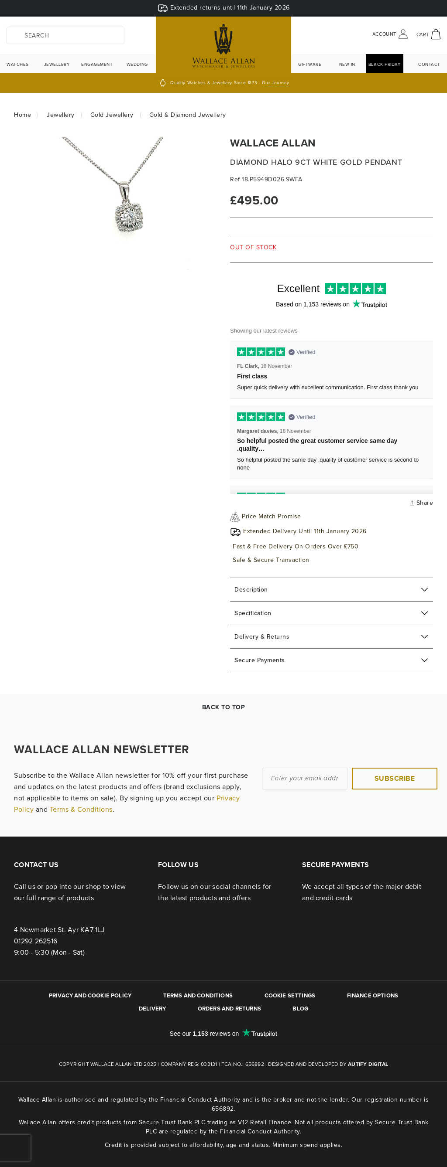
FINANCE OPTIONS (373, 995)
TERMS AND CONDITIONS (198, 995)
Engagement (97, 64)
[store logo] (223, 47)
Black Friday (384, 64)
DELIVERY (152, 1008)
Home (22, 114)
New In (347, 64)
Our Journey (275, 82)
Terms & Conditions (81, 809)
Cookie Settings (290, 995)
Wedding (137, 64)
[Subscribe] (394, 778)
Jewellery (57, 64)
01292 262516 (35, 941)
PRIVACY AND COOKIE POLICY (90, 995)
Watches (18, 64)
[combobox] (65, 35)
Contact (429, 64)
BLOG (300, 1008)
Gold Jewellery (112, 114)
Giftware (309, 64)
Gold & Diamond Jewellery (187, 114)
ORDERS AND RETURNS (229, 1008)
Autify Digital (368, 1064)
